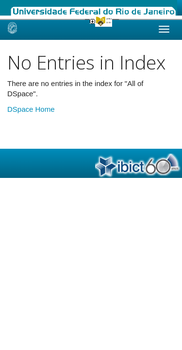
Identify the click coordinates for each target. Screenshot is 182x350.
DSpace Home (31, 109)
